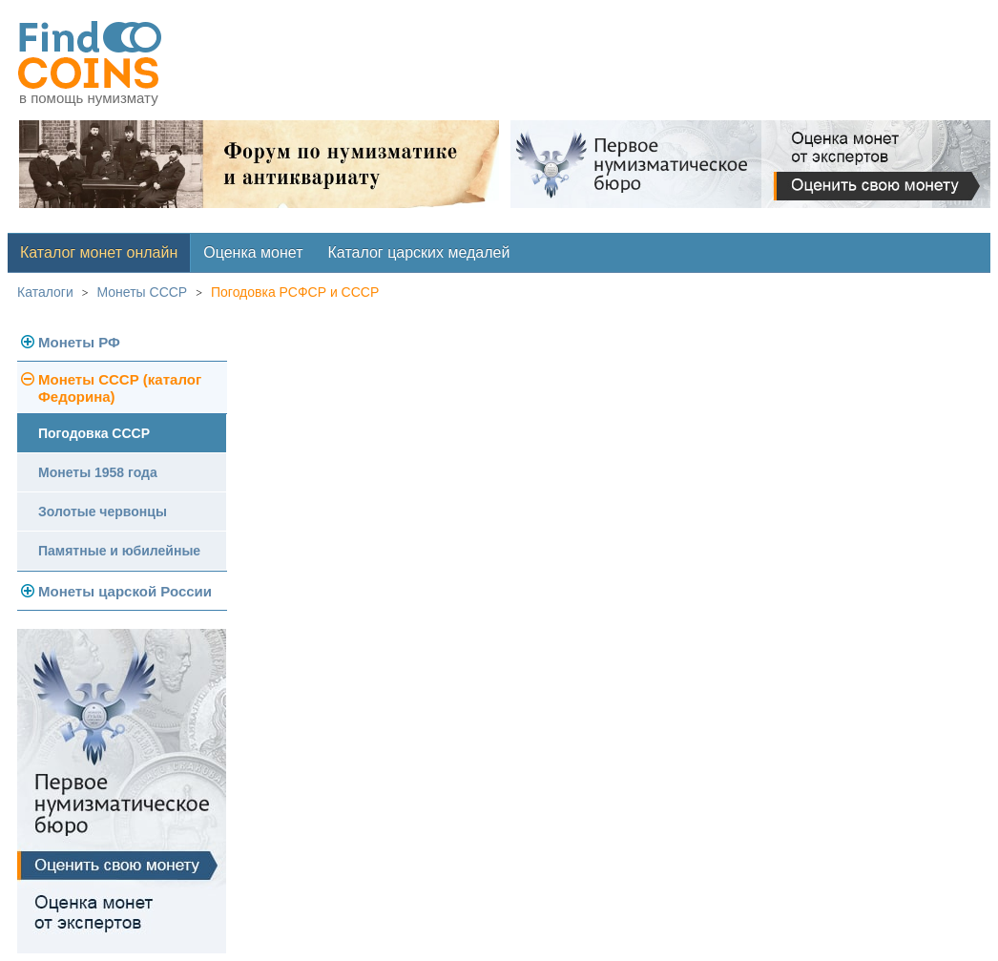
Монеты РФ (79, 342)
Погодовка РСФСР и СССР (295, 292)
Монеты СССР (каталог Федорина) (119, 388)
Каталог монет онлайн (98, 252)
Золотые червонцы (102, 511)
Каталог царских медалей (419, 252)
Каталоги (45, 292)
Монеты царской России (125, 591)
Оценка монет (252, 252)
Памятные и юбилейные (119, 550)
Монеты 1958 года (97, 472)
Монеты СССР (142, 292)
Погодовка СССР (94, 433)
